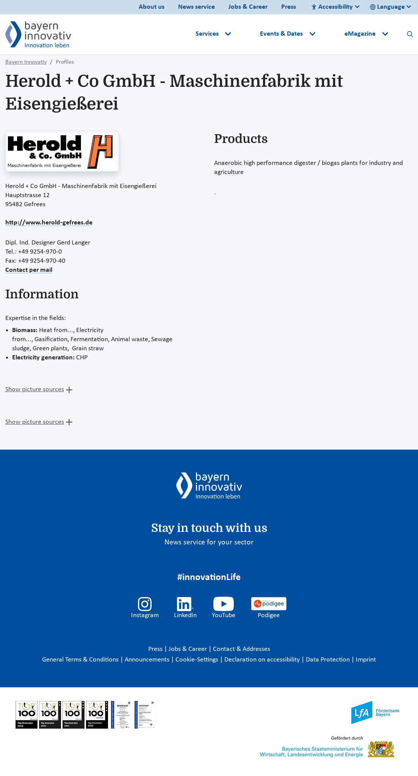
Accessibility (332, 7)
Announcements (148, 659)
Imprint (366, 659)
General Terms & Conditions (81, 659)
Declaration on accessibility (262, 659)
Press (288, 7)
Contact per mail (28, 270)
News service (196, 7)
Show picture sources (34, 389)
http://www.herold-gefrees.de (48, 222)
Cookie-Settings (196, 659)
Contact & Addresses (241, 649)
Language (387, 7)
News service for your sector (209, 542)
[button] (246, 34)
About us (151, 7)
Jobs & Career (248, 7)
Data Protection (328, 659)
